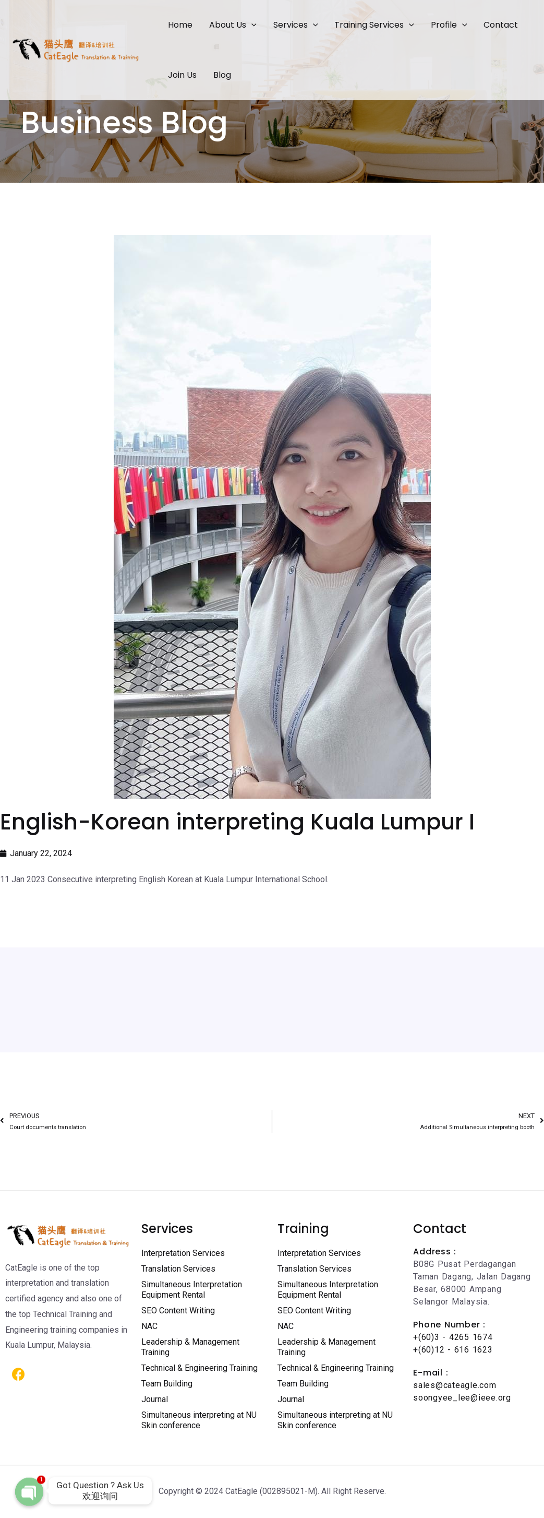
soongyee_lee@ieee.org (462, 1398)
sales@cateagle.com (454, 1385)
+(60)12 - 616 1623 (452, 1350)
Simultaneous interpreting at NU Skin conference (199, 1420)
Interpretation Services (183, 1253)
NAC (149, 1326)
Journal (154, 1399)
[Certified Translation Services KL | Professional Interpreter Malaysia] (75, 49)
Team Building (166, 1384)
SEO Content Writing (178, 1310)
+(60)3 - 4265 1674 (452, 1337)
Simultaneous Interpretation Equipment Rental (191, 1289)
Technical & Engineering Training (199, 1368)
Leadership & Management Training (190, 1347)
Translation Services (178, 1269)
